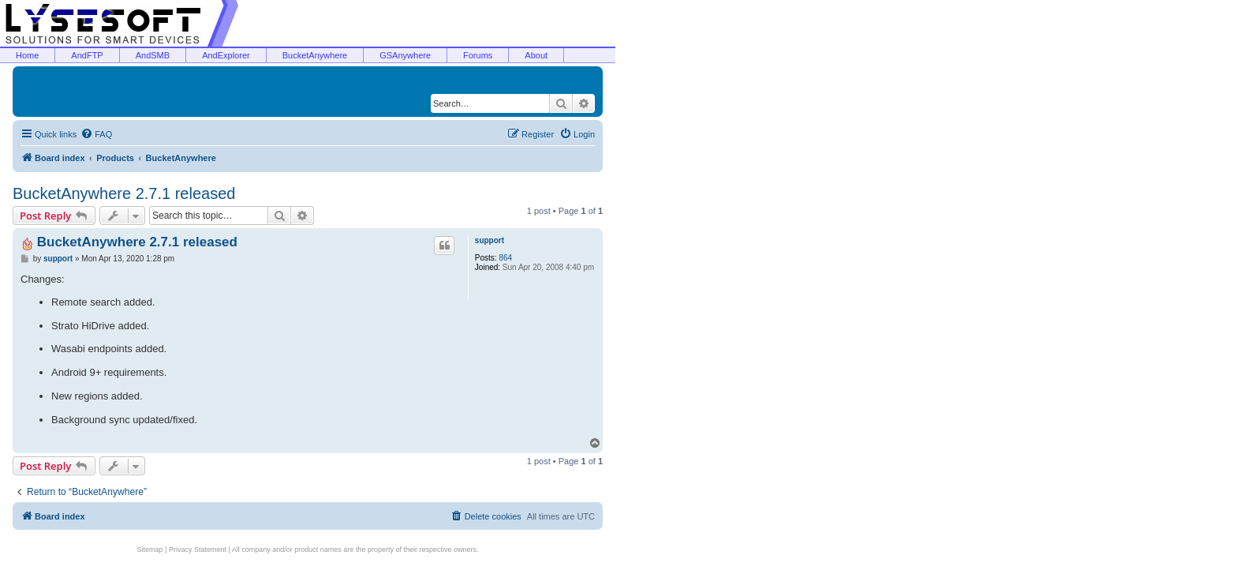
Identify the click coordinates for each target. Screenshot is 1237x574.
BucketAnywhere (315, 55)
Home (27, 55)
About (536, 55)
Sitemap (150, 549)
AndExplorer (226, 55)
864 (505, 257)
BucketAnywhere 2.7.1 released (124, 193)
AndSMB (153, 55)
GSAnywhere (405, 55)
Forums (477, 55)
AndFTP (87, 55)
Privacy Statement (197, 549)
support (489, 240)
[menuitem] (96, 134)
